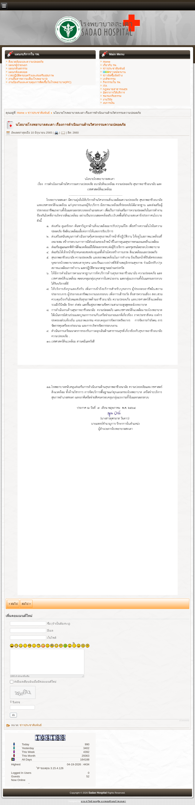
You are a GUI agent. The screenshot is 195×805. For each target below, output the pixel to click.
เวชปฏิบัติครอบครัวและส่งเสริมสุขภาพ (31, 75)
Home (106, 61)
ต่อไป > (26, 603)
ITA (105, 85)
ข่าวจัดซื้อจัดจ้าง (113, 75)
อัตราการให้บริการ (114, 92)
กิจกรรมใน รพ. (112, 82)
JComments (184, 721)
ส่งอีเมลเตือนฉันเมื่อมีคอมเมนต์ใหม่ (35, 681)
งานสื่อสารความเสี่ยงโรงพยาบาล (28, 78)
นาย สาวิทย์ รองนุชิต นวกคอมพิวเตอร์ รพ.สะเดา (103, 801)
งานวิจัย (107, 99)
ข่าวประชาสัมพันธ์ (114, 68)
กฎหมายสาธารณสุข (115, 89)
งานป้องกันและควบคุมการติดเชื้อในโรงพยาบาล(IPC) (39, 82)
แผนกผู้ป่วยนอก (17, 65)
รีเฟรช (16, 702)
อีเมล (50, 630)
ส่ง (13, 715)
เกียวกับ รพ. (110, 65)
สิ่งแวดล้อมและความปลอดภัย (26, 61)
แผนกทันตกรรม (17, 68)
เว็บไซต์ (51, 637)
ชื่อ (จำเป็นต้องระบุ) (58, 623)
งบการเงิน (109, 102)
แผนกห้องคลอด (17, 72)
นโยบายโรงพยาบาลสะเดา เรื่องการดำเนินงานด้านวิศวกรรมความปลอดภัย (70, 124)
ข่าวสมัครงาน (114, 72)
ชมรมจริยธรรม (112, 95)
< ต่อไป (13, 603)
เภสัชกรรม (109, 78)
